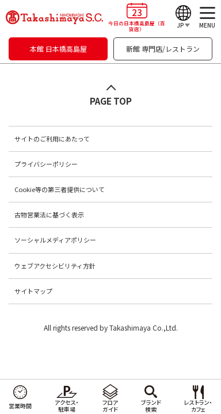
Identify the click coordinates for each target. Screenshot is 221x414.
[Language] (183, 17)
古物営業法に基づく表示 (49, 214)
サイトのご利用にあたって (52, 138)
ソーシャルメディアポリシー (55, 239)
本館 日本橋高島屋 (58, 48)
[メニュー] (207, 17)
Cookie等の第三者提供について (59, 189)
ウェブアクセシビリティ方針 (55, 265)
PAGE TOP (111, 100)
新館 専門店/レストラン (163, 48)
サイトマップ (33, 291)
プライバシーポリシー (46, 163)
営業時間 (20, 405)
